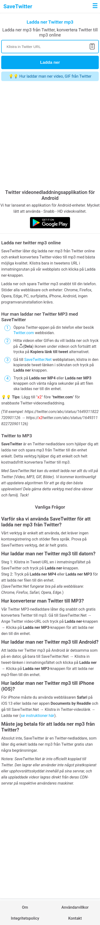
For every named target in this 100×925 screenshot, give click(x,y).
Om (25, 907)
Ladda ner (50, 62)
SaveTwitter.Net (37, 359)
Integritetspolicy (25, 918)
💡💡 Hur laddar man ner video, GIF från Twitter (50, 76)
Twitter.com (23, 332)
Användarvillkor (75, 907)
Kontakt (75, 918)
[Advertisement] (50, 136)
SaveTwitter (17, 6)
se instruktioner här (37, 715)
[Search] (50, 46)
